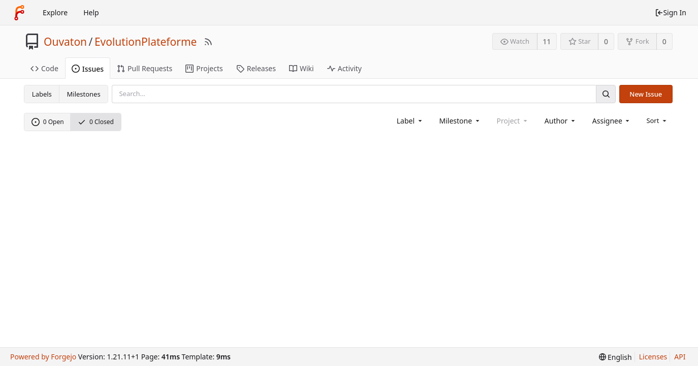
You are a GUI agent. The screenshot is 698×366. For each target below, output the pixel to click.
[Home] (19, 13)
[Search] (605, 94)
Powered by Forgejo (43, 356)
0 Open (47, 121)
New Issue (645, 94)
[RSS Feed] (208, 41)
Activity (344, 68)
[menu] (657, 120)
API (679, 356)
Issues (88, 69)
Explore (55, 12)
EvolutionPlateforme (145, 42)
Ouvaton (65, 42)
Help (91, 12)
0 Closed (96, 121)
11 (547, 41)
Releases (256, 68)
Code (44, 68)
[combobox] (410, 120)
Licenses (653, 356)
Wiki (301, 68)
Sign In (670, 12)
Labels (42, 94)
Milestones (84, 94)
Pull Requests (144, 68)
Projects (204, 68)
